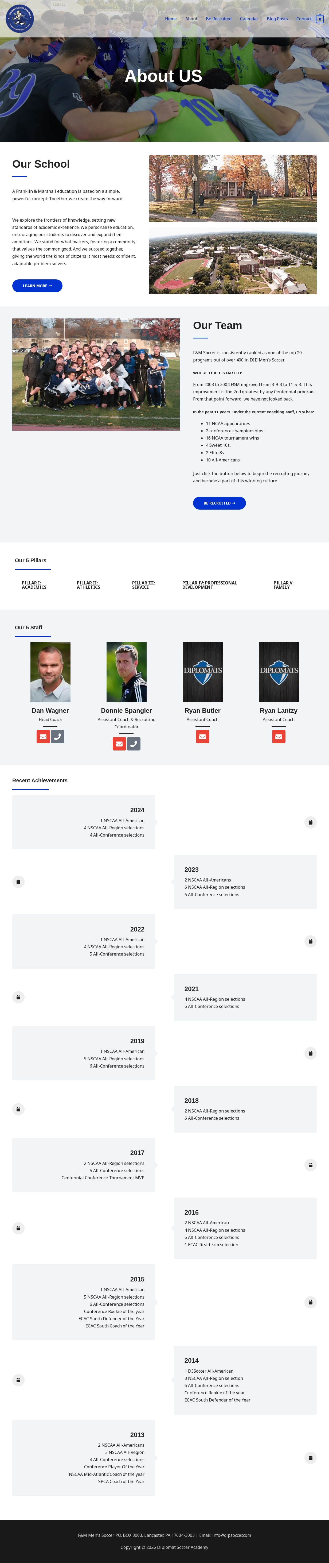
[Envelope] (43, 736)
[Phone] (57, 736)
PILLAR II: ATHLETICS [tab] (88, 585)
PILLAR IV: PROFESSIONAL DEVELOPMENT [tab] (209, 585)
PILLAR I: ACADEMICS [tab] (34, 585)
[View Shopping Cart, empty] (320, 21)
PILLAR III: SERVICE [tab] (143, 585)
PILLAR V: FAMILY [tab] (283, 585)
